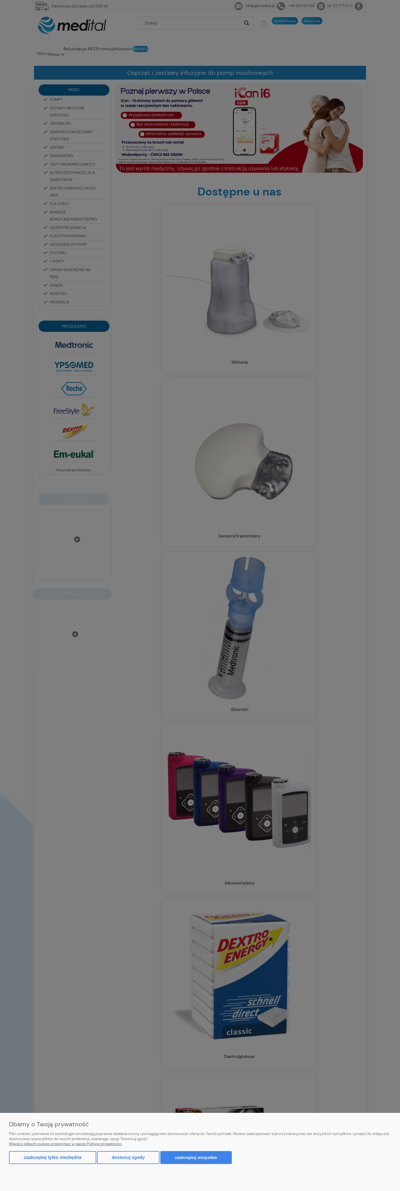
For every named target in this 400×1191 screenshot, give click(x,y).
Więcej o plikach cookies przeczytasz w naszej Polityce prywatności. (65, 1144)
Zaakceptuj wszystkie (196, 1157)
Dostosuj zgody (128, 1157)
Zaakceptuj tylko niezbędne (53, 1157)
